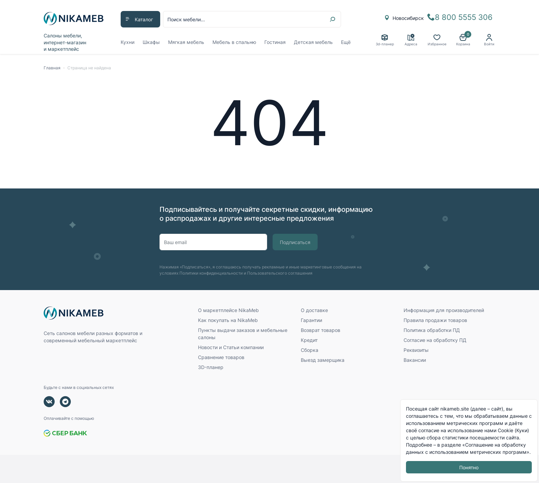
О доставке (314, 310)
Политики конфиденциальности (211, 273)
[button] (463, 39)
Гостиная (275, 42)
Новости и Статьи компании (231, 347)
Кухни (127, 42)
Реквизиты (416, 350)
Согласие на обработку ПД (435, 340)
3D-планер (210, 367)
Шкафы (151, 42)
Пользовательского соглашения (279, 273)
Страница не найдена (89, 67)
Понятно (468, 467)
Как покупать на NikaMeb (228, 320)
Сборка (309, 350)
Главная (52, 67)
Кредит (309, 340)
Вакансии (415, 360)
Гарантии (311, 320)
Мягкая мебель (186, 42)
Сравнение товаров (221, 357)
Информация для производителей (444, 310)
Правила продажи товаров (435, 320)
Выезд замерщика (322, 360)
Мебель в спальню (234, 42)
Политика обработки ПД (432, 330)
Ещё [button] (346, 42)
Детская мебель (313, 42)
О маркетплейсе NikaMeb (228, 310)
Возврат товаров (320, 330)
